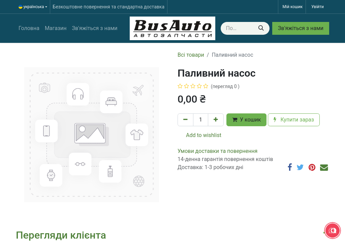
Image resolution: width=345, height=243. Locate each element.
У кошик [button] (246, 119)
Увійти (317, 6)
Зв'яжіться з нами (300, 28)
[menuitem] (29, 28)
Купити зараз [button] (294, 119)
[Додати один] (216, 119)
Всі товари (191, 55)
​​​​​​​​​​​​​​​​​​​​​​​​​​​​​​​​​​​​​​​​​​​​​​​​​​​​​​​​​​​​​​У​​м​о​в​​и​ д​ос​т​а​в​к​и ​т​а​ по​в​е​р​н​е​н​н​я (217, 151)
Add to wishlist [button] (199, 135)
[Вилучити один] (185, 119)
